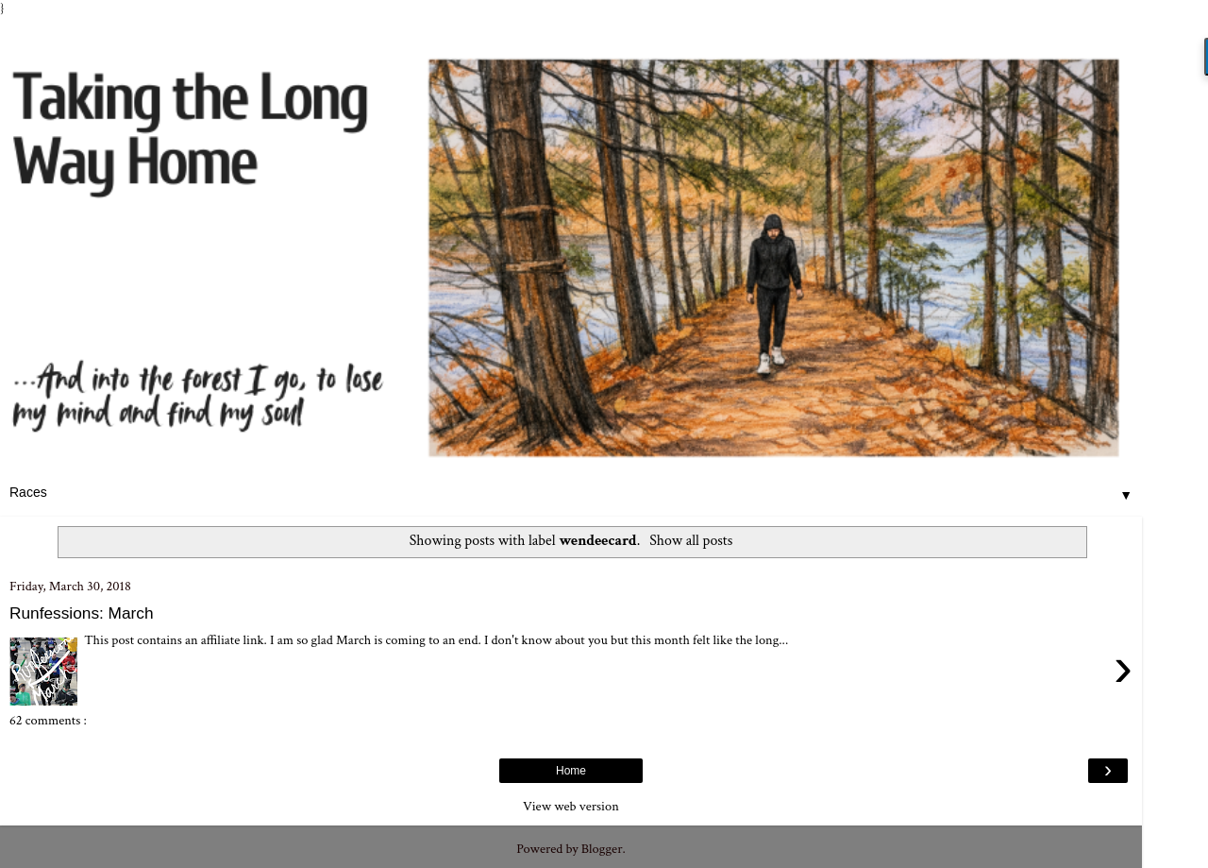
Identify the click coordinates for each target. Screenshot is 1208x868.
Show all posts (690, 541)
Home (571, 770)
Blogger (602, 849)
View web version (571, 806)
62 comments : (48, 720)
